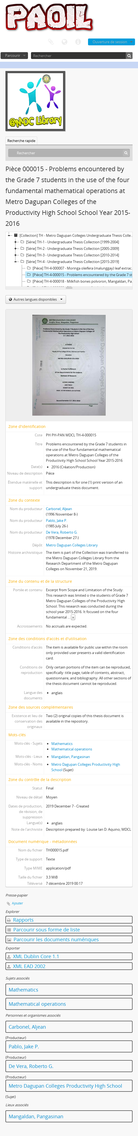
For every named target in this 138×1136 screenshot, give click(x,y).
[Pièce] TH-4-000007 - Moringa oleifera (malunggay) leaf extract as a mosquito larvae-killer (81, 268)
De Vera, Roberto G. (61, 532)
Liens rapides (78, 42)
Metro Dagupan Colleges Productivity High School (65, 1085)
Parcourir (12, 55)
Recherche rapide (21, 140)
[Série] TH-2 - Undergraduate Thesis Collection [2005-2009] (69, 248)
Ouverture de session (110, 41)
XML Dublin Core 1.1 (33, 956)
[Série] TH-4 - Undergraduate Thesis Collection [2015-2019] (69, 261)
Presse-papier (51, 42)
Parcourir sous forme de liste (43, 929)
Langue (64, 42)
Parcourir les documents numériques (53, 939)
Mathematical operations (71, 749)
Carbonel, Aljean (59, 508)
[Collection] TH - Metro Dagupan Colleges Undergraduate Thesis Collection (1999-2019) (74, 235)
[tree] (69, 259)
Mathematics (62, 743)
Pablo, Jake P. (56, 520)
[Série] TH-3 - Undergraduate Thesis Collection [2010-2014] (69, 255)
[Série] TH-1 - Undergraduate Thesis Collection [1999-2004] (69, 242)
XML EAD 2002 (26, 966)
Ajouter (17, 903)
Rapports (20, 919)
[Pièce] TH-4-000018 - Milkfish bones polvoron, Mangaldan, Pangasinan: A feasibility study (81, 281)
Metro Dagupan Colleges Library (72, 545)
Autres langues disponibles (37, 299)
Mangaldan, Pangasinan (70, 756)
